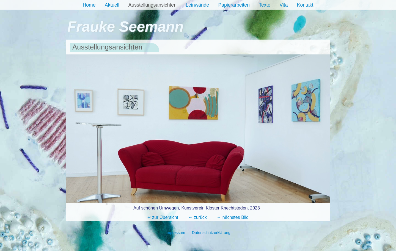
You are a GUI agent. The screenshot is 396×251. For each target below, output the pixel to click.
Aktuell (112, 5)
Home (89, 5)
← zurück (197, 217)
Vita (283, 5)
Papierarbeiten (234, 5)
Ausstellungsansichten (152, 5)
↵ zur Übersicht (162, 217)
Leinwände (197, 5)
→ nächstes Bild (233, 217)
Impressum (175, 232)
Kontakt (305, 5)
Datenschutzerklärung (211, 232)
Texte (264, 5)
